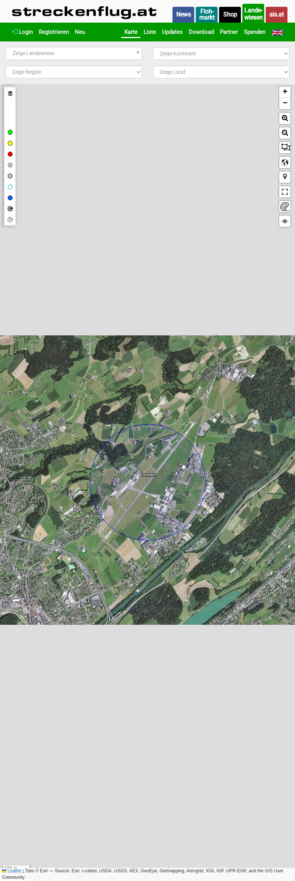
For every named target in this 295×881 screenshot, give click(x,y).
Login (22, 32)
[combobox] (74, 53)
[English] (277, 32)
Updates (172, 32)
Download (201, 32)
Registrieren (54, 32)
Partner (229, 32)
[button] (284, 92)
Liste (150, 32)
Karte (131, 32)
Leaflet (11, 870)
